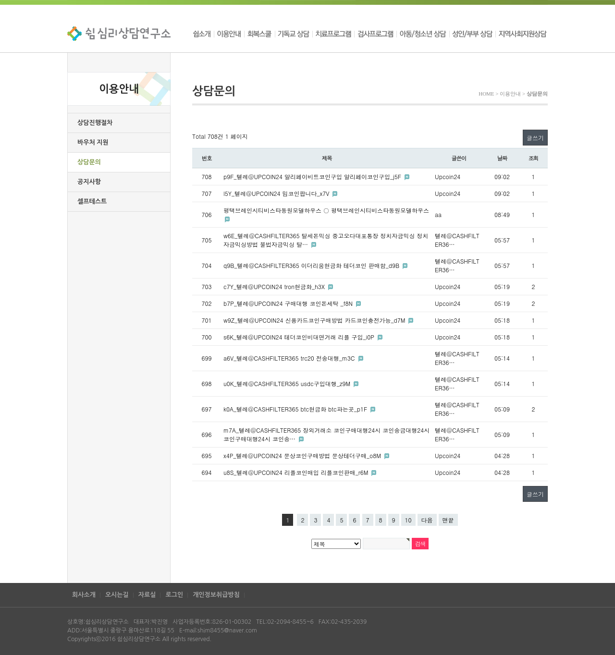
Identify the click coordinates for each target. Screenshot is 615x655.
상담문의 (89, 162)
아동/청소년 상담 (422, 34)
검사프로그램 (375, 34)
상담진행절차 (94, 123)
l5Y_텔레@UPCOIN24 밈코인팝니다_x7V (277, 193)
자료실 (147, 595)
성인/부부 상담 (472, 34)
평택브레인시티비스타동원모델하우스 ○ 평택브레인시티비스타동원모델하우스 (326, 210)
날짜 (502, 158)
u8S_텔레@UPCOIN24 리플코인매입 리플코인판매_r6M (296, 472)
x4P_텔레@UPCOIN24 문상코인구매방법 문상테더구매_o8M (303, 455)
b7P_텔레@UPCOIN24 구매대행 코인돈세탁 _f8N (289, 303)
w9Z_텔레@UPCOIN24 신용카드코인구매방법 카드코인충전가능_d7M (315, 320)
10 (408, 520)
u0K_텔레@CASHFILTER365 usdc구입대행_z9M (287, 383)
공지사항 (89, 182)
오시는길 (117, 595)
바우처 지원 (93, 142)
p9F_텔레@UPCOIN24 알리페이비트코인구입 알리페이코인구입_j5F (313, 176)
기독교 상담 (293, 34)
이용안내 (229, 34)
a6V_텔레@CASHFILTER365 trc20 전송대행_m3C (290, 358)
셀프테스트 (92, 201)
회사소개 (84, 595)
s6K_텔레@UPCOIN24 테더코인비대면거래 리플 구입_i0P (299, 337)
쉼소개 (203, 34)
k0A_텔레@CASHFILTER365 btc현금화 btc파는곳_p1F (296, 409)
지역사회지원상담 (521, 34)
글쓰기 (535, 137)
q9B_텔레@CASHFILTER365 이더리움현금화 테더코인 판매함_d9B (312, 265)
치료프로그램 (333, 34)
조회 (534, 158)
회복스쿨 (259, 34)
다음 (427, 520)
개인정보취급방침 (216, 595)
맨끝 (448, 520)
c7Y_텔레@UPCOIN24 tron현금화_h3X (275, 286)
